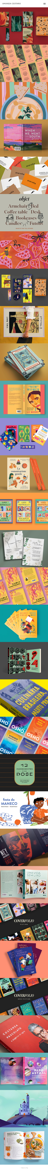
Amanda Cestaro (11, 4)
